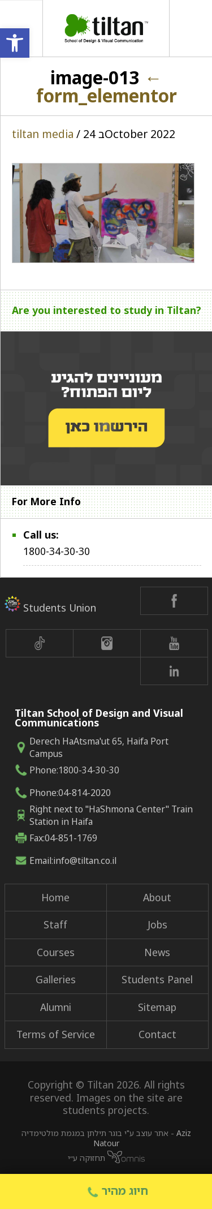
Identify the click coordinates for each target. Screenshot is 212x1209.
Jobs (157, 924)
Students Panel (157, 979)
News (157, 952)
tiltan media (42, 133)
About (157, 897)
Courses (56, 952)
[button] (14, 43)
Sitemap (157, 1007)
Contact (157, 1034)
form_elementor (106, 86)
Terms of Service (55, 1034)
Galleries (56, 979)
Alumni (55, 1007)
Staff (55, 924)
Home (55, 897)
